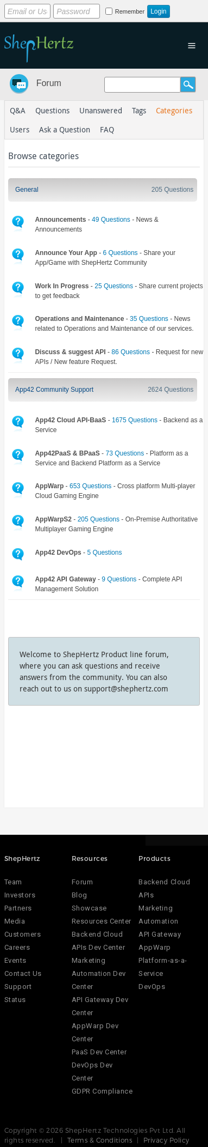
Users (19, 129)
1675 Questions (134, 420)
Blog (79, 895)
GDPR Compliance (102, 1091)
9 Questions (119, 579)
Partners (18, 908)
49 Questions (111, 219)
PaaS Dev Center (99, 1052)
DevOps (151, 986)
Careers (17, 947)
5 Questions (104, 552)
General (27, 189)
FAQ (107, 129)
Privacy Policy (166, 1140)
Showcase (89, 908)
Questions (52, 110)
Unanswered (100, 110)
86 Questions (130, 352)
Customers (22, 934)
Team (13, 882)
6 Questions (120, 253)
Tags (139, 110)
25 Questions (113, 286)
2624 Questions (170, 389)
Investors (20, 895)
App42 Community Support (54, 389)
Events (15, 960)
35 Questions (149, 319)
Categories (174, 110)
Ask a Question (64, 129)
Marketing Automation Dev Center (99, 973)
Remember (129, 11)
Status (15, 1000)
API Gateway (159, 934)
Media (15, 921)
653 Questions (90, 486)
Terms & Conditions (100, 1140)
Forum (48, 83)
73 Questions (124, 453)
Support (18, 986)
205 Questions (172, 189)
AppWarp (154, 947)
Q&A (18, 110)
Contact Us (23, 973)
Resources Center (101, 921)
